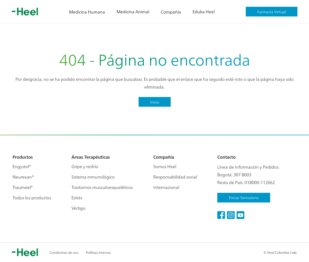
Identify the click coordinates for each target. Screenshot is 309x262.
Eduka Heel (204, 11)
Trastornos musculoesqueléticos (102, 187)
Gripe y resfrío (84, 166)
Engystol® (22, 166)
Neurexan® (23, 177)
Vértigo (78, 208)
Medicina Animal (133, 11)
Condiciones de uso (63, 252)
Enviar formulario (244, 197)
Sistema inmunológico (93, 177)
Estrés (76, 198)
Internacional (166, 187)
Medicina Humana (87, 12)
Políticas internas (98, 252)
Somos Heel (164, 166)
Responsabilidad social (175, 177)
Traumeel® (23, 187)
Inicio (154, 102)
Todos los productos (32, 198)
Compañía (171, 12)
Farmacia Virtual (271, 11)
